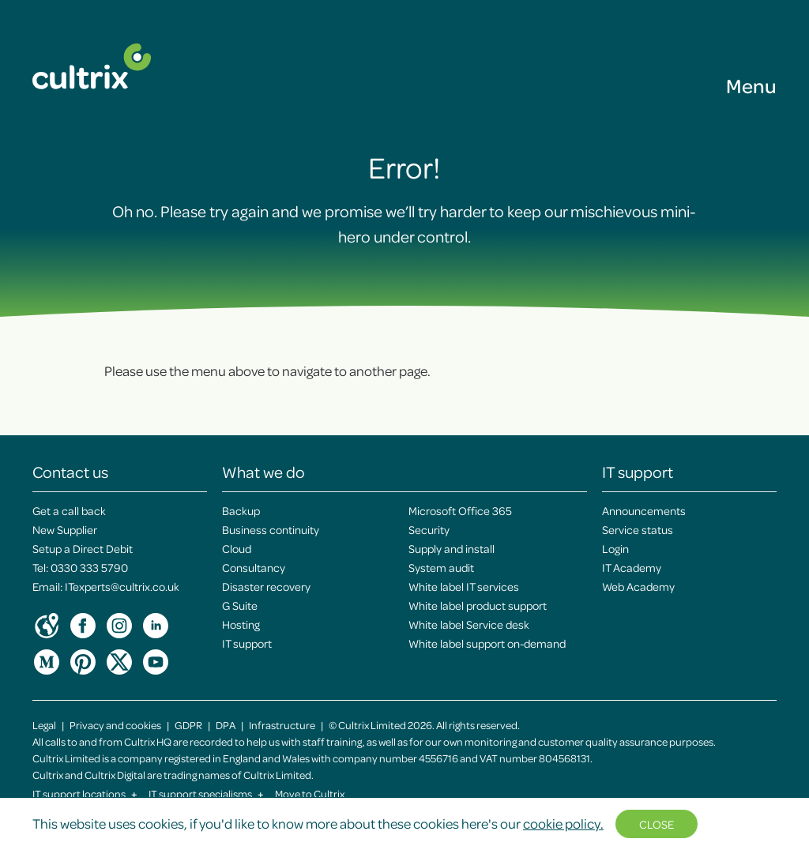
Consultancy (253, 567)
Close (656, 824)
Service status (637, 529)
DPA (225, 725)
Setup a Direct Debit (82, 548)
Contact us (70, 471)
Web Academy (638, 586)
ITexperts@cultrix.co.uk (122, 586)
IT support (247, 643)
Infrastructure (282, 725)
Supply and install (451, 548)
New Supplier (64, 529)
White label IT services (463, 586)
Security (429, 529)
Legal (44, 725)
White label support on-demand (487, 643)
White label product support (477, 605)
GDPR (188, 725)
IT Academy (631, 567)
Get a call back (69, 510)
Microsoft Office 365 (460, 510)
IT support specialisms (206, 793)
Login (615, 548)
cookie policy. (563, 823)
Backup (241, 510)
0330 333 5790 (89, 567)
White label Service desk (468, 624)
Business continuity (270, 529)
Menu (751, 85)
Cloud (236, 548)
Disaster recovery (266, 586)
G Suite (240, 605)
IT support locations (84, 793)
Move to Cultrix (309, 793)
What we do (263, 471)
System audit (441, 567)
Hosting (241, 624)
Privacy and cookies (115, 725)
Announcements (644, 510)
